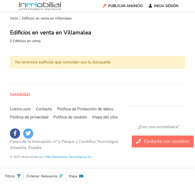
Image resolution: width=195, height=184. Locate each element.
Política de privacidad (29, 117)
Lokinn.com (20, 109)
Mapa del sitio (105, 117)
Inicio (14, 18)
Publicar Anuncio (122, 6)
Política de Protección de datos (85, 109)
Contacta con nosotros (162, 141)
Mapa (76, 176)
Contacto (44, 109)
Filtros (13, 176)
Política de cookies (70, 117)
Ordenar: (44, 176)
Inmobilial (20, 94)
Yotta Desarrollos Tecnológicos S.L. (68, 157)
